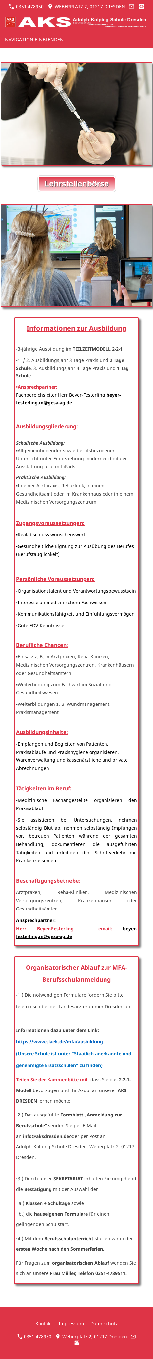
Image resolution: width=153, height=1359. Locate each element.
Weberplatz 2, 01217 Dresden (86, 6)
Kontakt (43, 1324)
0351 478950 (26, 6)
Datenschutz (104, 1324)
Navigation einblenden (34, 40)
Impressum (71, 1324)
